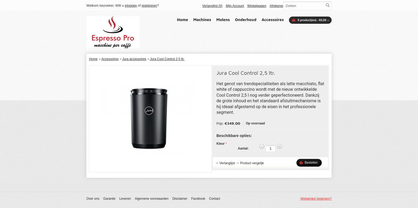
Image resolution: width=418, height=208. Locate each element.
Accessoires (273, 19)
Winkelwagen (256, 6)
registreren (149, 5)
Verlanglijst (227, 163)
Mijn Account (235, 6)
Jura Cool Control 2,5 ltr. (167, 59)
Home (182, 19)
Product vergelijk (252, 163)
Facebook (198, 199)
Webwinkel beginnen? (316, 199)
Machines (202, 19)
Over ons (92, 199)
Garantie (109, 199)
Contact (214, 199)
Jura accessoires (134, 59)
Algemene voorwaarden (151, 199)
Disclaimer (179, 199)
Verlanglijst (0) (212, 6)
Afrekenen (277, 6)
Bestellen (311, 162)
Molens (223, 19)
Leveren (125, 199)
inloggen (131, 5)
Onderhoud (245, 19)
